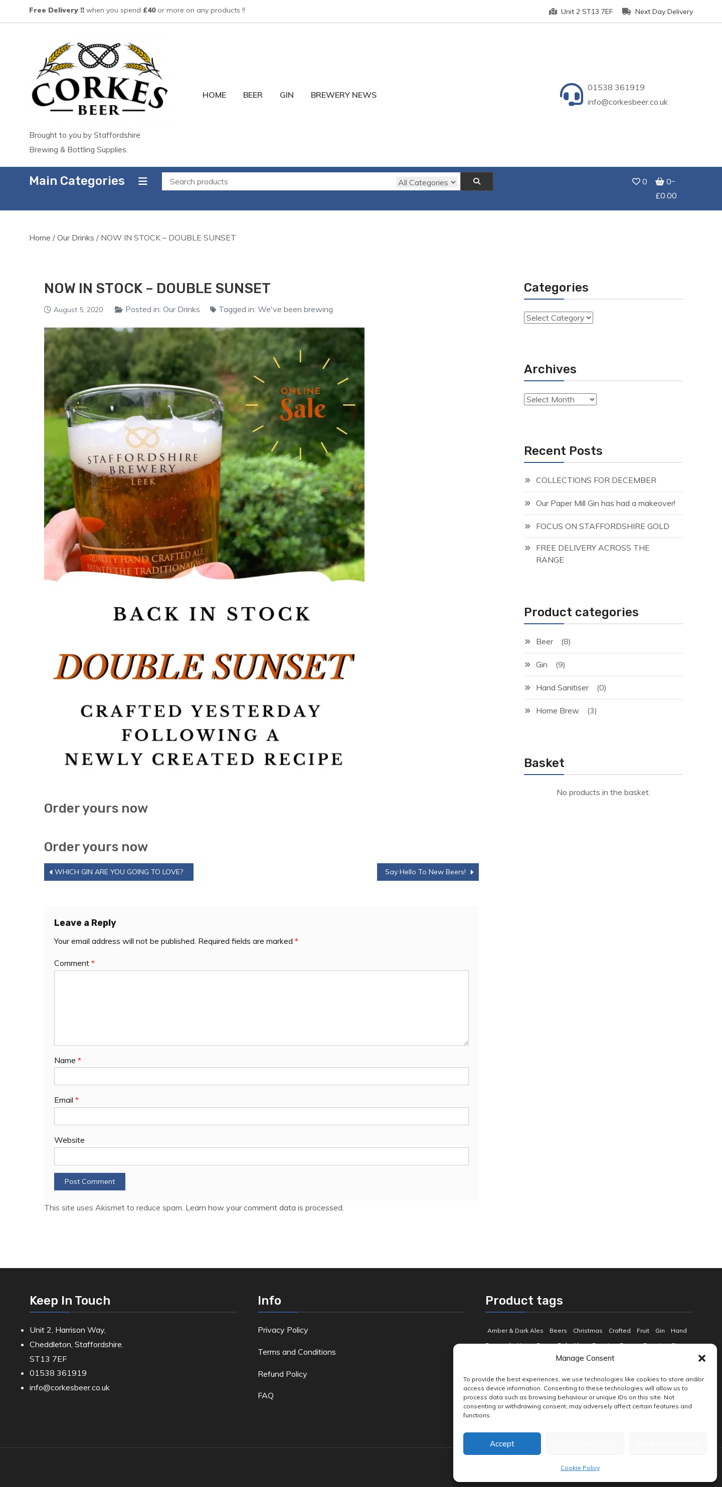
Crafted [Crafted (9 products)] (620, 1319)
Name (67, 1049)
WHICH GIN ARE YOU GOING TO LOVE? (119, 860)
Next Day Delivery (657, 11)
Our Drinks (75, 227)
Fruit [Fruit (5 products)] (643, 1319)
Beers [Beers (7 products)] (558, 1319)
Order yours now (96, 797)
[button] (702, 1358)
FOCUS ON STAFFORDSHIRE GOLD (602, 515)
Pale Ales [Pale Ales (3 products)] (572, 1334)
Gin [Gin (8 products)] (660, 1319)
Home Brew (557, 699)
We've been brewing (295, 298)
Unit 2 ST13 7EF (581, 11)
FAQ (266, 1385)
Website (69, 1129)
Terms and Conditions (297, 1341)
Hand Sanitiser (562, 676)
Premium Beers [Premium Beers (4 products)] (614, 1334)
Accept (502, 1443)
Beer (253, 95)
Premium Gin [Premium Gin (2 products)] (661, 1334)
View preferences (668, 1443)
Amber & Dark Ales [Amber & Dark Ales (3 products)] (515, 1319)
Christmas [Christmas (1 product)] (588, 1319)
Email (66, 1089)
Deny (585, 1443)
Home (214, 95)
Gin (287, 95)
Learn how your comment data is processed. (265, 1196)
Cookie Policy (580, 1467)
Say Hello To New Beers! (425, 860)
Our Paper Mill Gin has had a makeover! (605, 492)
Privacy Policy (283, 1319)
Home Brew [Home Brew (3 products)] (534, 1334)
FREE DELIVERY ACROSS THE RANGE (593, 543)
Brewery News (344, 95)
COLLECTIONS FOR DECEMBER (596, 469)
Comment (74, 952)
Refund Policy (282, 1363)
